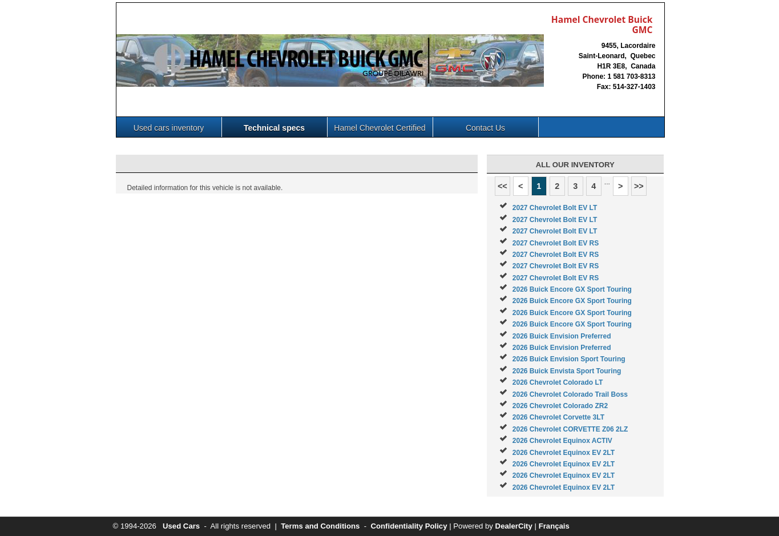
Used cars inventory (169, 127)
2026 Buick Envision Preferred (561, 336)
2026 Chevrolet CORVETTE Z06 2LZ (570, 429)
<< (502, 186)
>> (639, 186)
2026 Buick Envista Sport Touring (566, 371)
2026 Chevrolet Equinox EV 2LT (563, 453)
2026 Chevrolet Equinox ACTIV (562, 441)
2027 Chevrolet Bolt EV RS (555, 243)
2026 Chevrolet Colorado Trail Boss (570, 394)
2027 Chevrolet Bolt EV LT (554, 208)
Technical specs (274, 127)
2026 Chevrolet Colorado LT (557, 382)
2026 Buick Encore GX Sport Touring (572, 289)
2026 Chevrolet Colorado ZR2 (560, 406)
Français (554, 526)
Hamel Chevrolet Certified (379, 127)
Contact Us (485, 127)
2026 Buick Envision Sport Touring (568, 359)
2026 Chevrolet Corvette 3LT (558, 417)
